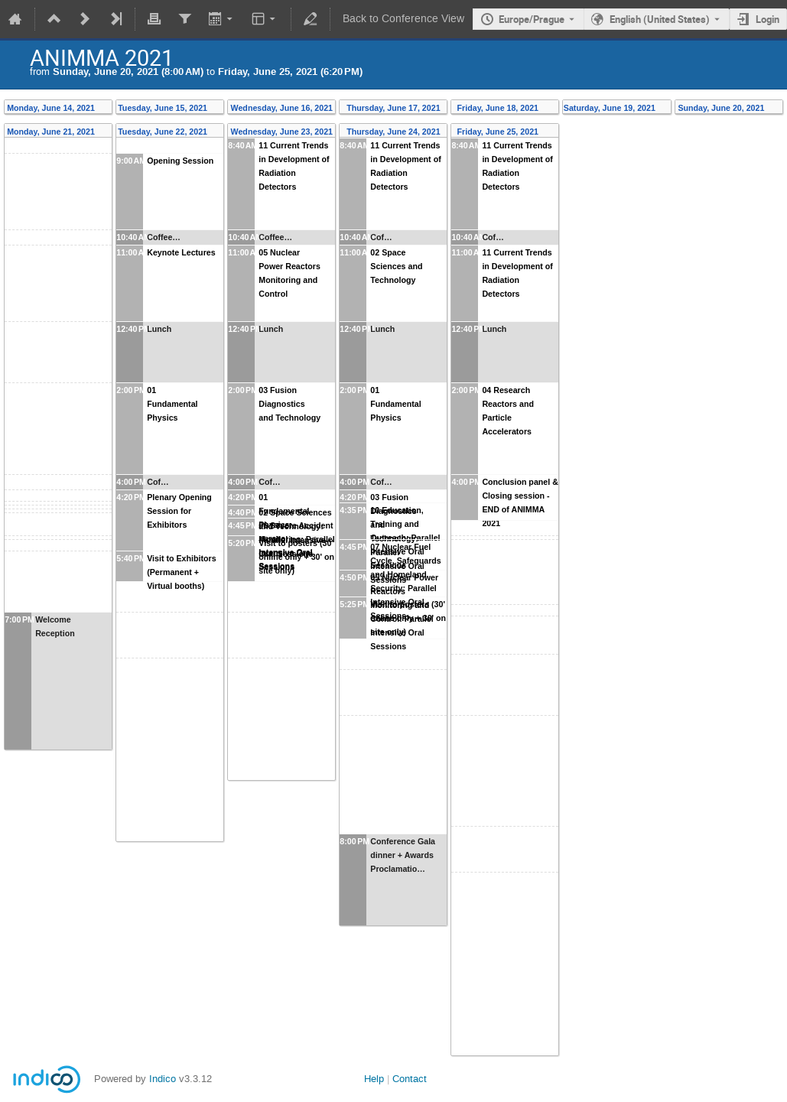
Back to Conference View (403, 18)
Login (767, 19)
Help (374, 1078)
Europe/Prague (531, 19)
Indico (162, 1078)
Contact (409, 1078)
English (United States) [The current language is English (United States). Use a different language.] (660, 19)
